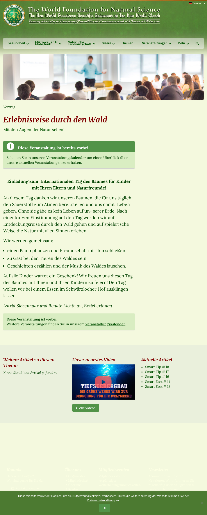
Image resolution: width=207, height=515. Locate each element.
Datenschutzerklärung (101, 500)
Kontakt (74, 489)
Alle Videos (86, 408)
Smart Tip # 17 (157, 371)
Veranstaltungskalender (66, 157)
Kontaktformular (27, 488)
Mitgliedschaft (78, 480)
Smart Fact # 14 (157, 381)
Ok (105, 508)
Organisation (77, 476)
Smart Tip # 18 (157, 367)
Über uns (74, 485)
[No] (201, 503)
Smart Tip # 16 (157, 376)
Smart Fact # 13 (157, 386)
